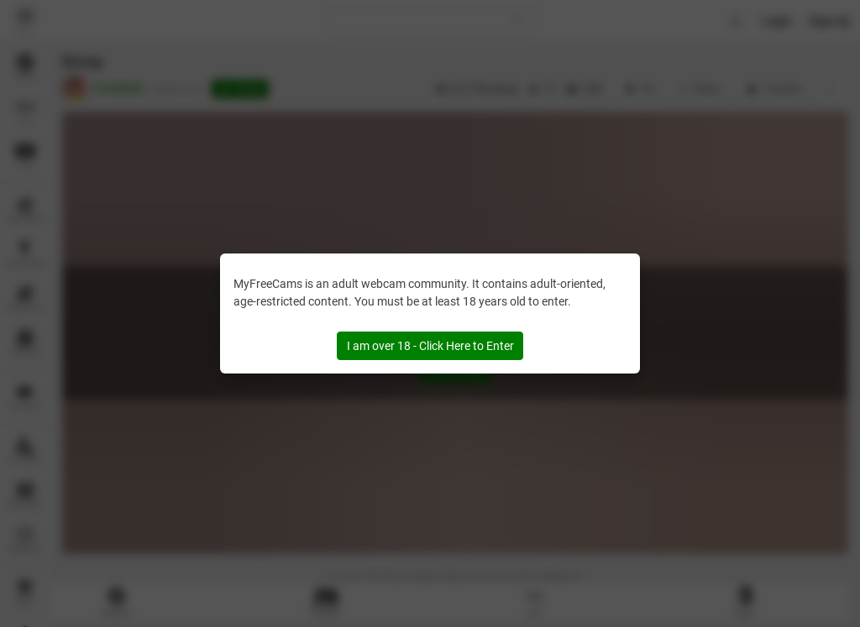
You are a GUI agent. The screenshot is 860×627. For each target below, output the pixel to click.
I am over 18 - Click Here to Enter (430, 346)
